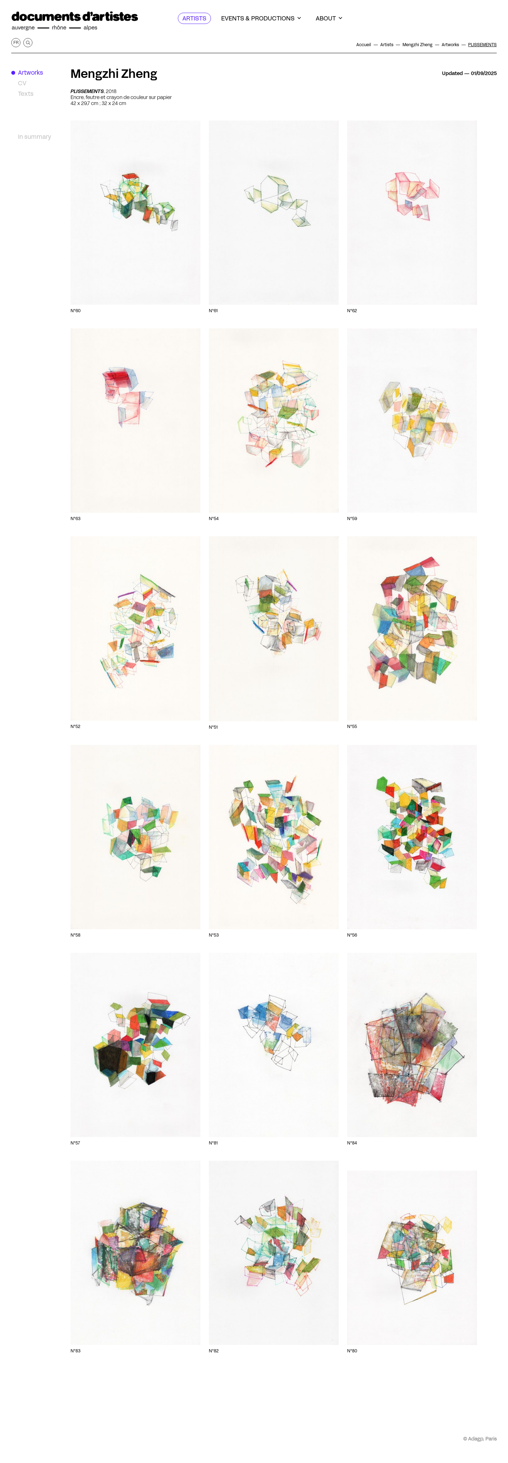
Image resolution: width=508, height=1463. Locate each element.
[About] (329, 18)
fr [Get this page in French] (16, 42)
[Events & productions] (261, 18)
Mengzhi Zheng (114, 73)
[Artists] (194, 18)
